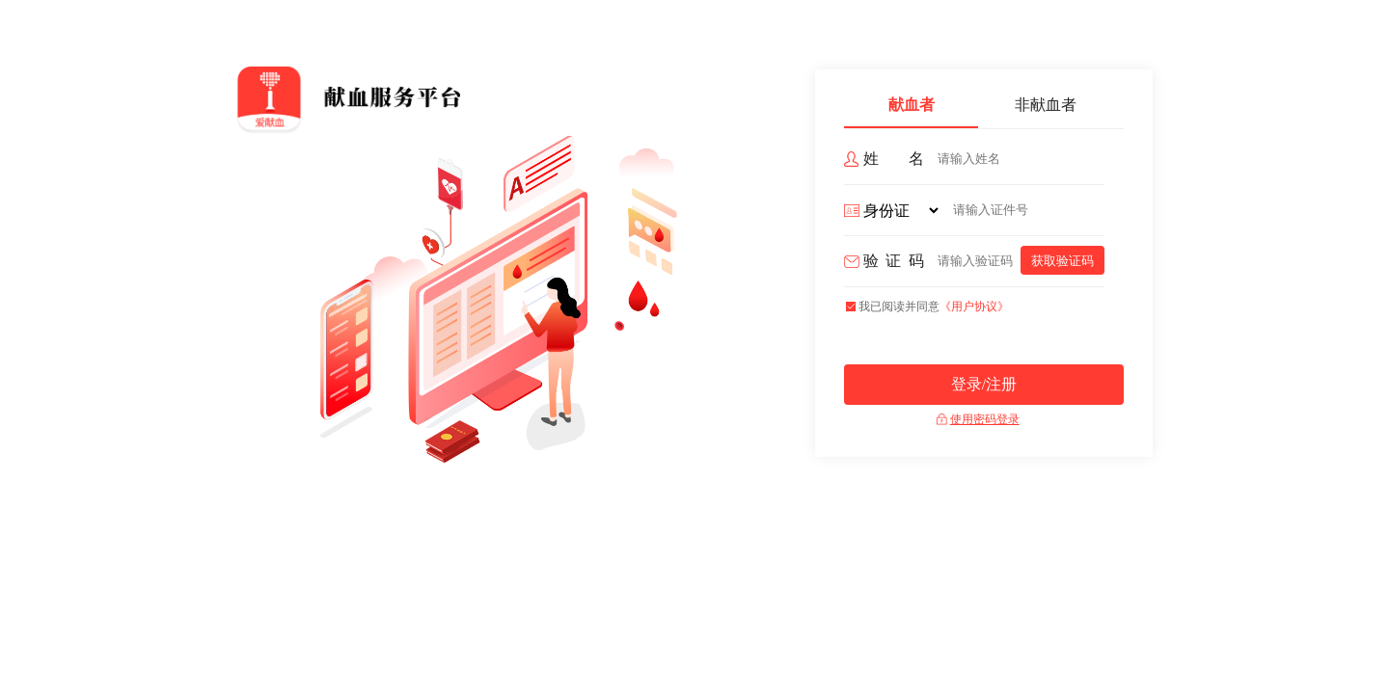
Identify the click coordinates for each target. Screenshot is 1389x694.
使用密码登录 (985, 419)
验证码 (893, 261)
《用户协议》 (974, 306)
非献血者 (1045, 104)
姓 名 (893, 158)
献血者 (911, 104)
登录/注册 (984, 384)
